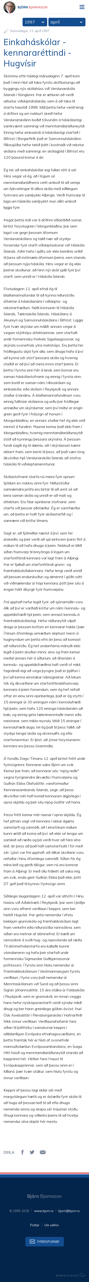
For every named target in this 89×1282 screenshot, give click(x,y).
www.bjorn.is (43, 1211)
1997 (30, 22)
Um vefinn (51, 1225)
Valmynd (82, 7)
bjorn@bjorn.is (69, 1211)
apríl (55, 22)
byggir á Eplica (70, 1275)
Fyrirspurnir (48, 1242)
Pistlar (34, 1225)
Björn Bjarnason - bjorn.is (30, 7)
